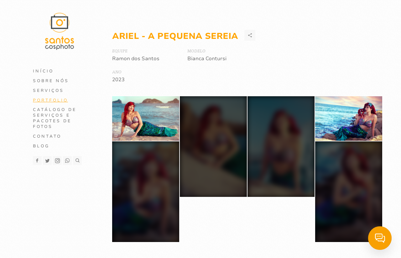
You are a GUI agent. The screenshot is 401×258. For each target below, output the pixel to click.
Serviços (48, 90)
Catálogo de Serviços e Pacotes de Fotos (54, 118)
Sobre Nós (51, 81)
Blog (41, 146)
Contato (47, 136)
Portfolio (50, 100)
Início (43, 71)
